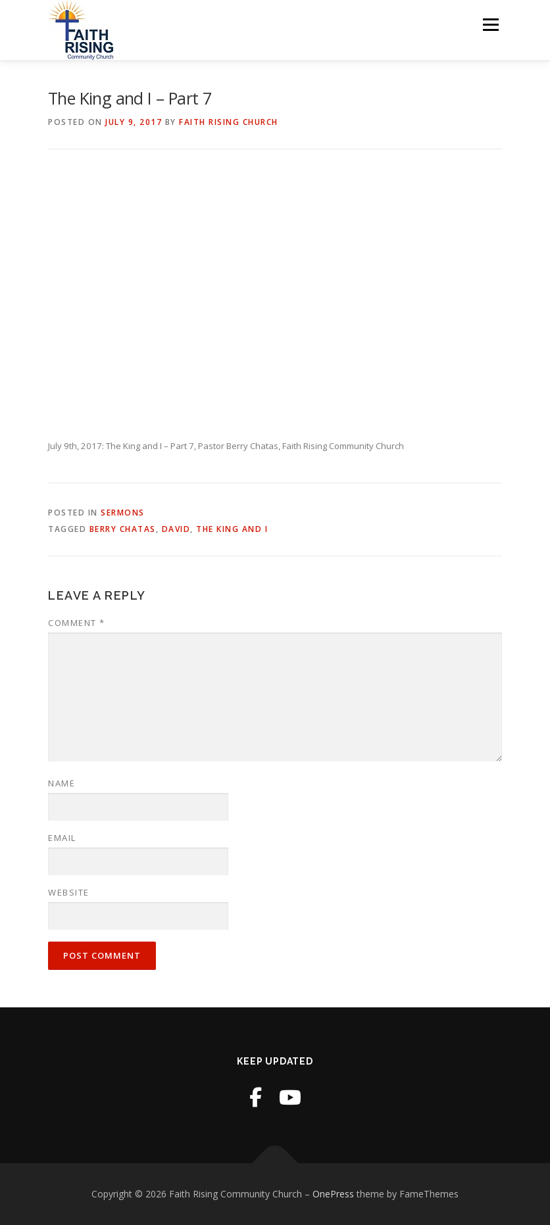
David (176, 529)
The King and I (232, 529)
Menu (490, 24)
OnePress (333, 1194)
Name (61, 783)
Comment (76, 623)
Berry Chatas (122, 529)
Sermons (123, 512)
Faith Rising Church (228, 122)
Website (68, 892)
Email (62, 838)
